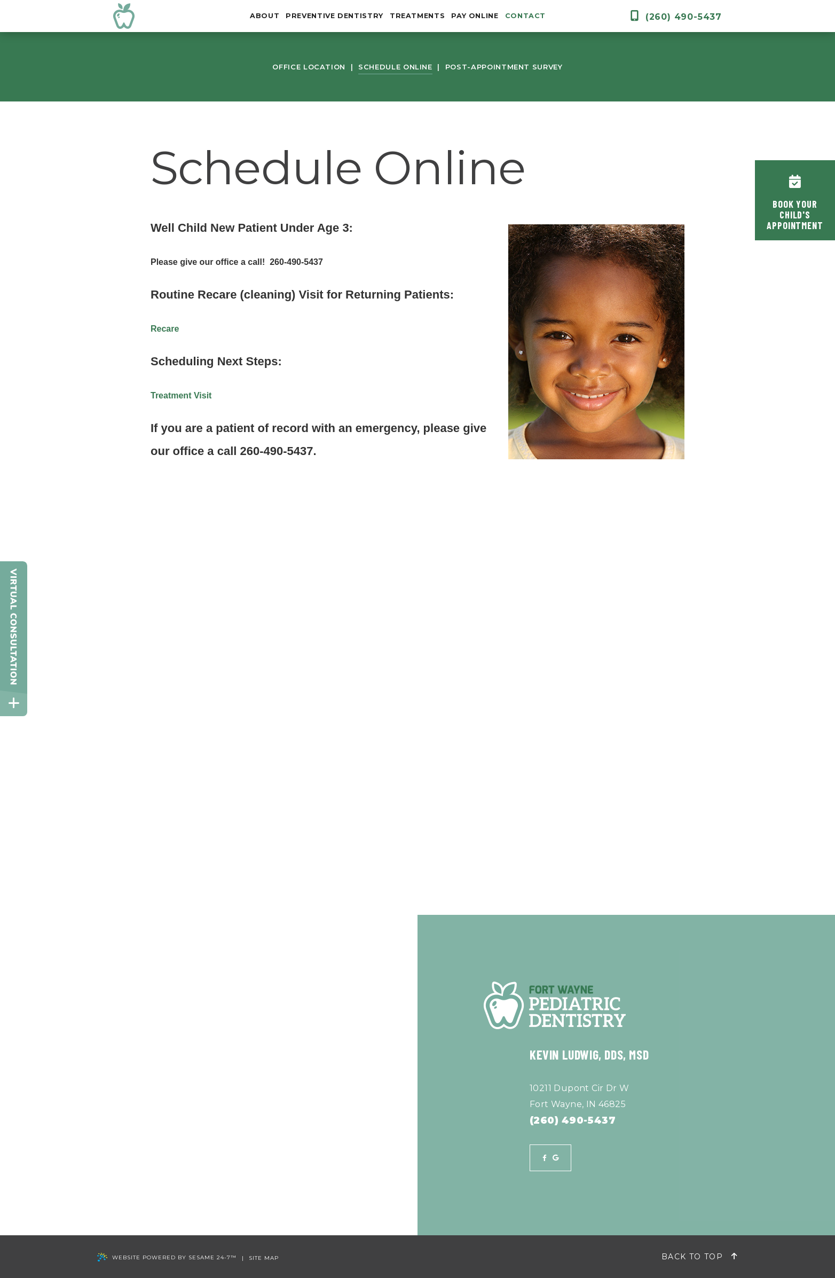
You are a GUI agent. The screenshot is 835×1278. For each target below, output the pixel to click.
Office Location (308, 66)
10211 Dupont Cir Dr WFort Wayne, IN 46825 (579, 1096)
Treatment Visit (181, 395)
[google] (555, 1158)
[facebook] (544, 1158)
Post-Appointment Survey (504, 66)
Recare (165, 328)
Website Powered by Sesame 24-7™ (167, 1258)
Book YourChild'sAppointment (795, 203)
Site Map (264, 1258)
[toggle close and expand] (13, 703)
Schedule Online (395, 66)
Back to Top (699, 1256)
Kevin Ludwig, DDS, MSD (589, 1054)
